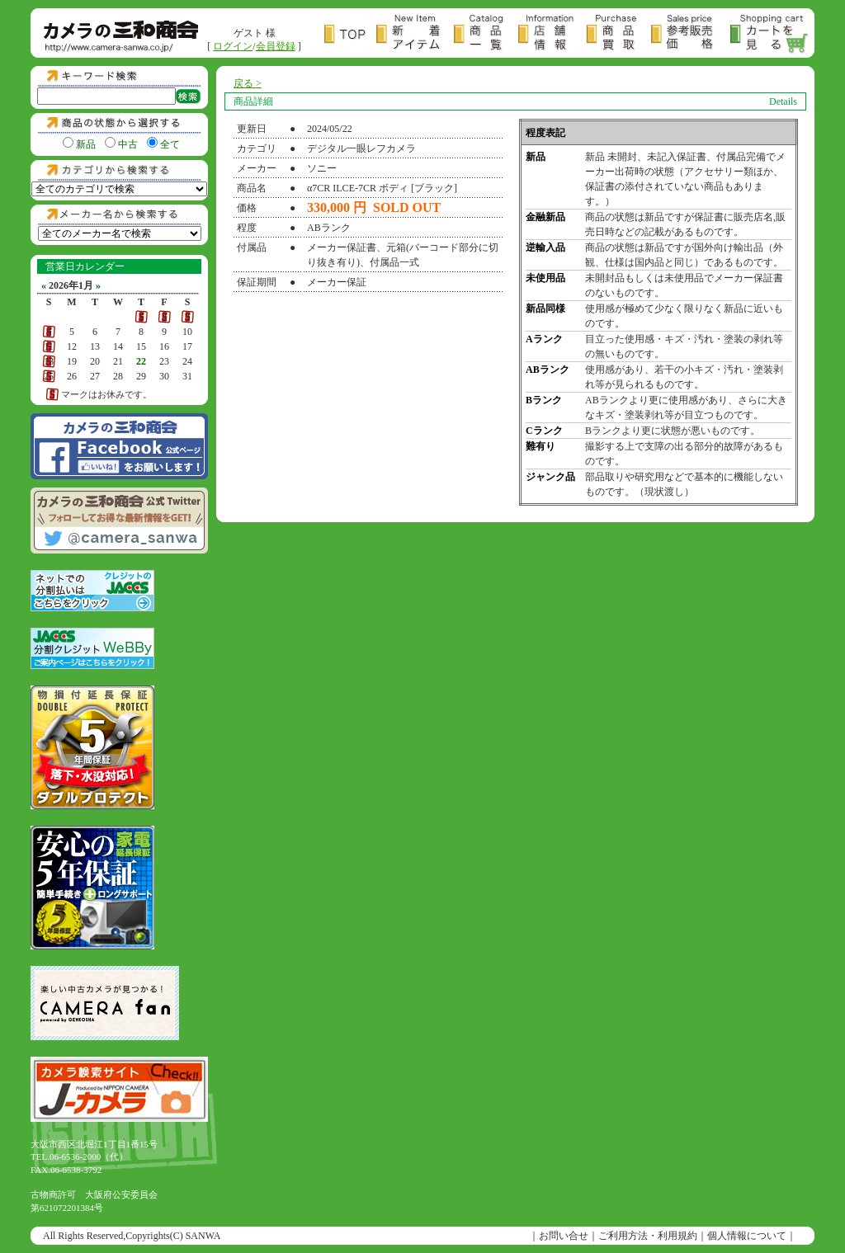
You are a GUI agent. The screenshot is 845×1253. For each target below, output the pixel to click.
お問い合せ (563, 1235)
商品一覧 (486, 34)
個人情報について (746, 1235)
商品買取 (618, 34)
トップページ (350, 34)
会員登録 (275, 46)
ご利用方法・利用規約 (647, 1235)
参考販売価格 (690, 34)
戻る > (248, 83)
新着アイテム (415, 34)
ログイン (233, 46)
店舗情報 (552, 34)
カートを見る (770, 34)
